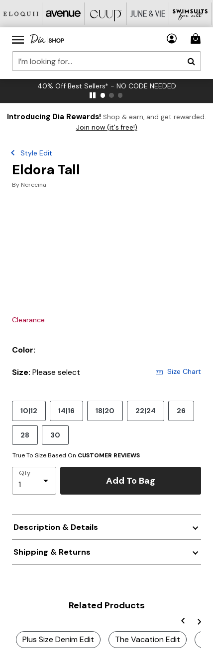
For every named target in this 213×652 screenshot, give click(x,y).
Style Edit (36, 152)
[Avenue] (63, 13)
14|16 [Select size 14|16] (66, 410)
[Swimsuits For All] (190, 13)
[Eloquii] (21, 13)
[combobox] (106, 61)
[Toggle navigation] (18, 39)
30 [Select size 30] (55, 434)
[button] (172, 38)
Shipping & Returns (52, 552)
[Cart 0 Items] (197, 38)
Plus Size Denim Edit (58, 639)
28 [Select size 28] (24, 434)
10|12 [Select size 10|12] (28, 410)
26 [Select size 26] (181, 410)
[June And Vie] (148, 13)
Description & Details (55, 527)
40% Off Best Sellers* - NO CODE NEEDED (106, 85)
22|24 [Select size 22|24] (145, 410)
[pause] (93, 95)
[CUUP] (106, 13)
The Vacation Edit (147, 639)
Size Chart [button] (178, 371)
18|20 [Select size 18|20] (105, 410)
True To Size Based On (76, 455)
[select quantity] (34, 481)
